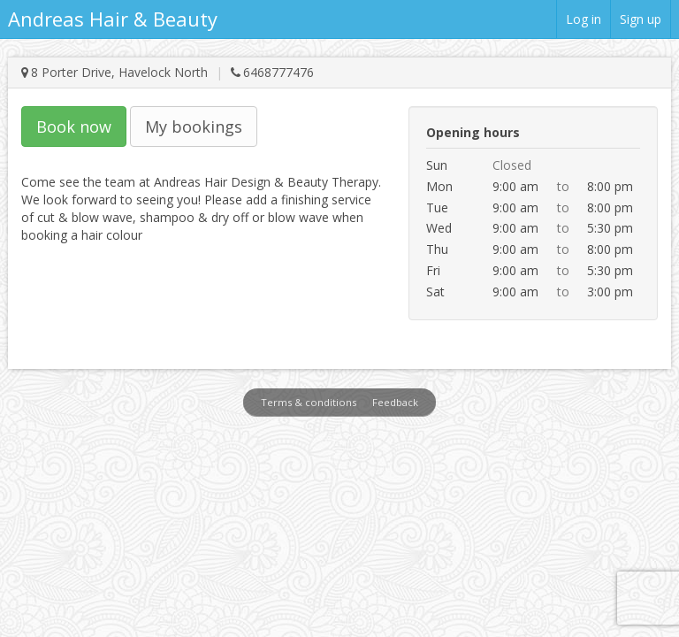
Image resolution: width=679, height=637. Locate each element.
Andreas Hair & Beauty (112, 18)
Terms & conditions (308, 402)
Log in (583, 19)
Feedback (395, 402)
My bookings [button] (193, 126)
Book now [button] (73, 126)
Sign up (640, 19)
